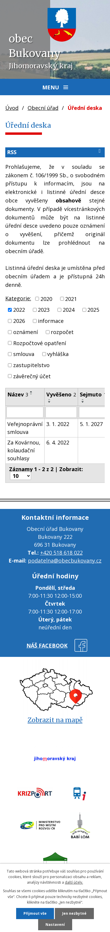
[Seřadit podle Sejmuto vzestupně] (83, 399)
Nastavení (55, 924)
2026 (19, 320)
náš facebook (46, 645)
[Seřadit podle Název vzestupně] (31, 392)
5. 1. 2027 (91, 423)
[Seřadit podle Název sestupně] (31, 394)
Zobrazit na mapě (55, 720)
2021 (71, 298)
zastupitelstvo (31, 365)
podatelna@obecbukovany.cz (64, 560)
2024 (69, 309)
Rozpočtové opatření (39, 342)
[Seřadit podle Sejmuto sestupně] (83, 402)
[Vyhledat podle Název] (24, 412)
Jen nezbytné (74, 913)
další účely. (74, 882)
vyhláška (58, 353)
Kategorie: (18, 298)
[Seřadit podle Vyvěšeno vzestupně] (49, 399)
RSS (55, 152)
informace (51, 320)
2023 (44, 309)
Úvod (11, 107)
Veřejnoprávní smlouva (25, 427)
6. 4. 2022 (57, 442)
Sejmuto (93, 394)
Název (17, 394)
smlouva (23, 353)
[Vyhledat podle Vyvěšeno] (61, 412)
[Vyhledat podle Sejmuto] (93, 412)
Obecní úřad (43, 107)
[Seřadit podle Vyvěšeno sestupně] (49, 402)
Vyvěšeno (61, 394)
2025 (93, 309)
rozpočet (62, 331)
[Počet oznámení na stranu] (20, 476)
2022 (19, 309)
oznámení (25, 331)
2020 (46, 298)
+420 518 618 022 (61, 552)
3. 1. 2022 (57, 423)
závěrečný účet (32, 375)
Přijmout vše (35, 913)
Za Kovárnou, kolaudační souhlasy (23, 450)
